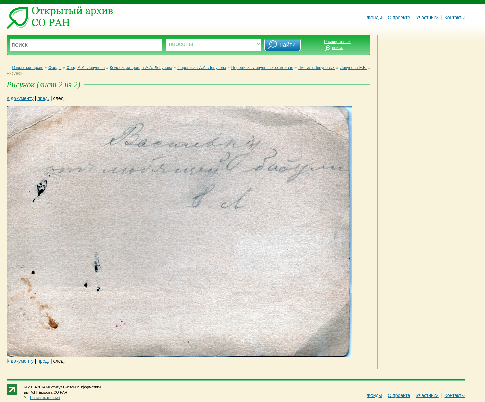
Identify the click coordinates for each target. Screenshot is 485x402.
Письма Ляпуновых (316, 67)
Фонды (374, 17)
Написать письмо (42, 398)
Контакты (455, 17)
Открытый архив (25, 67)
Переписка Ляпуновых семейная (262, 67)
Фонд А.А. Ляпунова (85, 67)
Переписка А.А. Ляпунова (201, 67)
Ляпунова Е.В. (353, 67)
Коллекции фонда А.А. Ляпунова (141, 67)
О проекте (399, 17)
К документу (20, 98)
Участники (427, 17)
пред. (43, 98)
